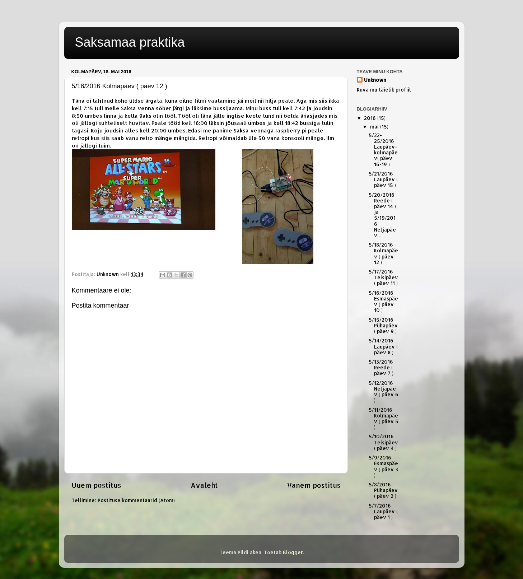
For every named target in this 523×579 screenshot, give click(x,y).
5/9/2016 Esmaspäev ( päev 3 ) (383, 466)
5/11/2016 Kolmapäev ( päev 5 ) (383, 418)
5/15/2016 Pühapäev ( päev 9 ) (383, 325)
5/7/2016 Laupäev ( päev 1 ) (383, 511)
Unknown (375, 80)
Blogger (293, 552)
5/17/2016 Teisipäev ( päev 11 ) (383, 277)
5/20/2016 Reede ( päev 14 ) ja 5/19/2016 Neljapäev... (382, 215)
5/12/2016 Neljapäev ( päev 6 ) (383, 391)
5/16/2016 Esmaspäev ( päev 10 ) (383, 301)
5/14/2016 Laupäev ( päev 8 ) (383, 346)
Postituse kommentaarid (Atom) (136, 500)
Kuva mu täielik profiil (384, 90)
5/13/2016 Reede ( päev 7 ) (381, 367)
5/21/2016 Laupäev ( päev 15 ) (383, 179)
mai (375, 126)
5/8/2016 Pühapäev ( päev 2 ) (383, 490)
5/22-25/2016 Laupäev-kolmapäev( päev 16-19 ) (383, 149)
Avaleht (204, 485)
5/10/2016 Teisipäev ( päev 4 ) (383, 442)
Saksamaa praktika (130, 42)
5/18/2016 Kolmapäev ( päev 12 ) (383, 253)
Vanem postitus (314, 485)
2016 (370, 118)
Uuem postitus (96, 485)
